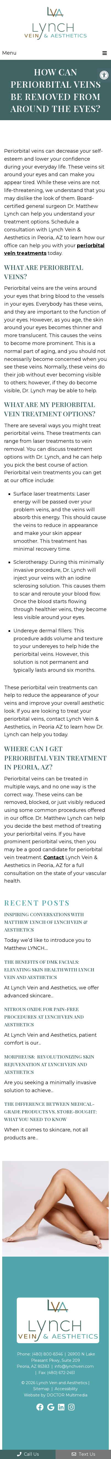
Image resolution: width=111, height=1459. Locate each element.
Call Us (28, 1454)
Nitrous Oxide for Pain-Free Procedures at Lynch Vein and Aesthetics (44, 1016)
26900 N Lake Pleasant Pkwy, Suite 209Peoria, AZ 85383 (56, 1360)
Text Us (83, 1454)
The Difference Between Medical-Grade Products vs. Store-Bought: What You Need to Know (50, 1111)
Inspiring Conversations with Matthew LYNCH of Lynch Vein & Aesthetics (46, 922)
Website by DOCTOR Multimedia (55, 1395)
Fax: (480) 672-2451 (56, 1372)
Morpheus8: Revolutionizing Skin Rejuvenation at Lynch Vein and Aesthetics (49, 1064)
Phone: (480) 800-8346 (40, 1354)
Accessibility (66, 1388)
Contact (53, 857)
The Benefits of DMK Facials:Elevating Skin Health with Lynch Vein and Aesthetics (49, 969)
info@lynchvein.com (74, 1366)
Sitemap (41, 1388)
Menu (9, 53)
